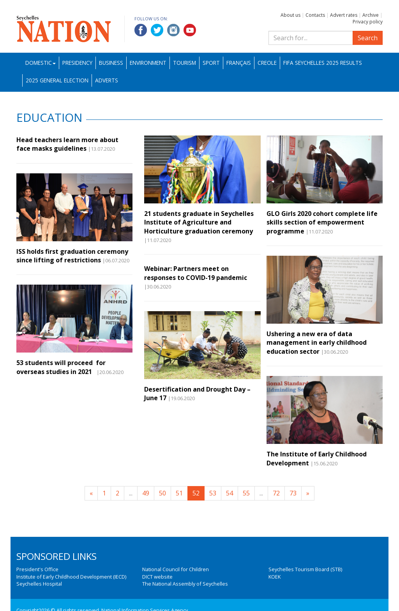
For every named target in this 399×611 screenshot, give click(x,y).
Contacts (315, 15)
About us (290, 15)
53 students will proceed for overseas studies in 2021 (61, 367)
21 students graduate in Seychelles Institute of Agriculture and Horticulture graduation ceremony (199, 222)
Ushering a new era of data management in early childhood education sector (317, 343)
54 (229, 493)
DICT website (157, 576)
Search (368, 38)
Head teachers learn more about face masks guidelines (67, 144)
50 (162, 493)
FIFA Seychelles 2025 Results (322, 62)
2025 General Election (57, 80)
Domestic (40, 62)
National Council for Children (175, 569)
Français (238, 62)
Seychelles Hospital (39, 583)
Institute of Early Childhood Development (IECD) (71, 576)
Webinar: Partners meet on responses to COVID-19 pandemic (195, 272)
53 (212, 493)
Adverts (106, 80)
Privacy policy (368, 21)
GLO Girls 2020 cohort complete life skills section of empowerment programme (322, 222)
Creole (267, 62)
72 (276, 493)
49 (145, 493)
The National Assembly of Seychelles (185, 583)
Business (111, 62)
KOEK (274, 576)
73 (293, 493)
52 (196, 493)
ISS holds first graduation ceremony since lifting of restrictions (72, 255)
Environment (148, 62)
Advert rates (343, 15)
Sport (211, 62)
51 (179, 493)
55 (246, 493)
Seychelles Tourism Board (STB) (305, 569)
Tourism (184, 62)
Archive (370, 15)
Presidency (77, 62)
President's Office (37, 569)
